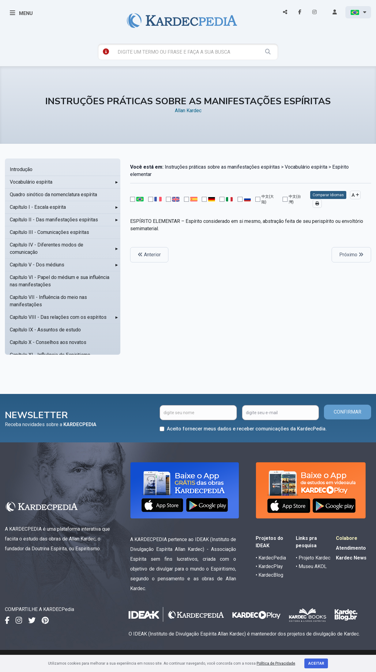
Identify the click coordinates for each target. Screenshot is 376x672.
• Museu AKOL (311, 566)
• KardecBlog (269, 575)
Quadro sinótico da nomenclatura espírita (53, 194)
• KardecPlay (269, 566)
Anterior (149, 255)
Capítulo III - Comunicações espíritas (49, 232)
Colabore (346, 538)
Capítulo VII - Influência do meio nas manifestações (48, 300)
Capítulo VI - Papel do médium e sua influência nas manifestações (59, 281)
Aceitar (316, 663)
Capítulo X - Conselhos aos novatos (48, 342)
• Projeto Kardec (313, 558)
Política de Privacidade (276, 663)
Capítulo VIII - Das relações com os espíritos (58, 317)
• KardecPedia (271, 558)
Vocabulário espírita (31, 182)
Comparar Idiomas (328, 195)
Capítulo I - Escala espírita (38, 207)
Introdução (21, 169)
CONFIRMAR (347, 412)
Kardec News (351, 558)
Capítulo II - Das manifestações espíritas (54, 220)
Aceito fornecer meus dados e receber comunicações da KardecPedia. (247, 429)
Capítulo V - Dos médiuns (37, 265)
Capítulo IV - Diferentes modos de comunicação (46, 248)
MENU (21, 13)
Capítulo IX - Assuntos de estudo (45, 330)
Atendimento (351, 548)
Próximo (351, 255)
